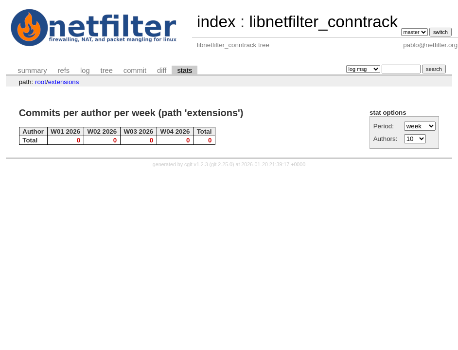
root (40, 82)
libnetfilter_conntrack (323, 22)
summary (32, 70)
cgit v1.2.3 (196, 164)
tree (107, 70)
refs (64, 70)
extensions (63, 82)
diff (161, 70)
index (216, 22)
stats (184, 70)
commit (134, 70)
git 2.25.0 (221, 164)
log (85, 70)
